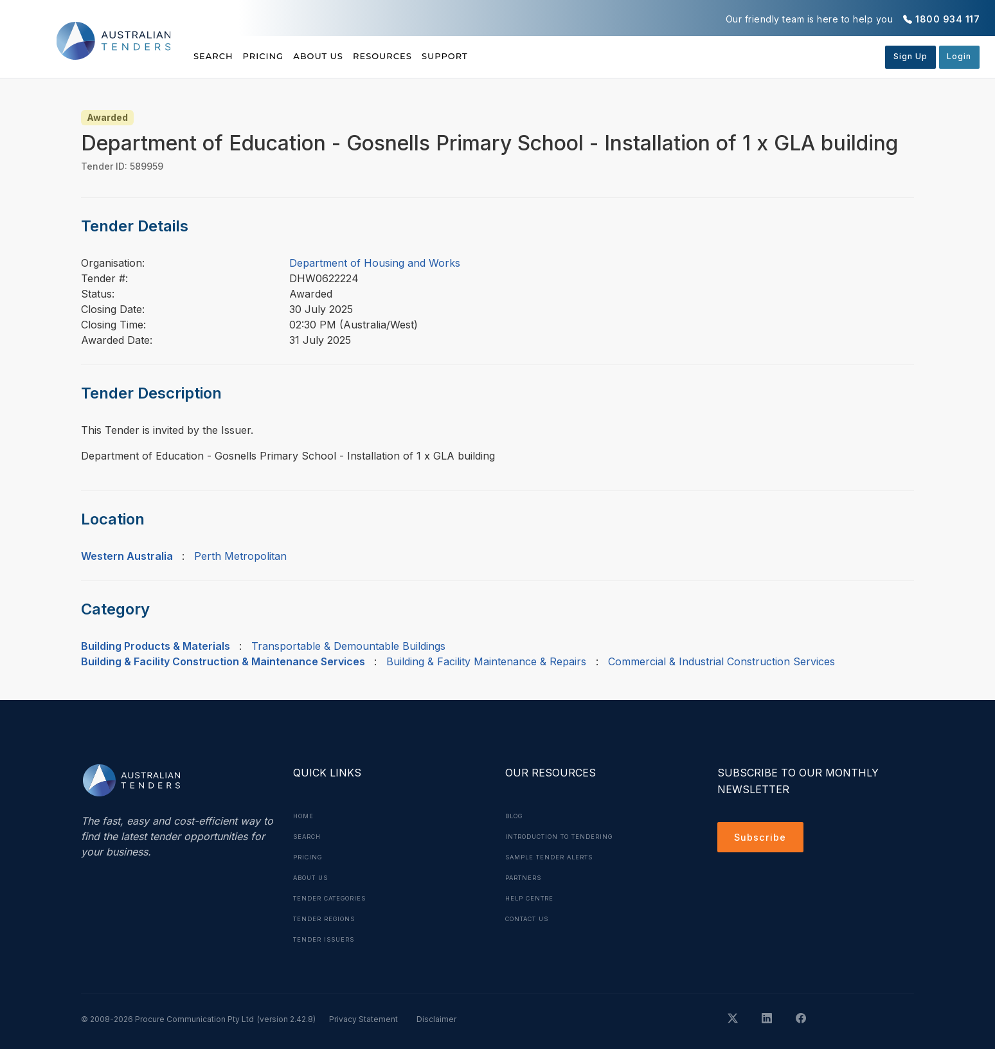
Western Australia (127, 556)
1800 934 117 (947, 18)
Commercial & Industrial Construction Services (721, 661)
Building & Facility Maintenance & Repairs (486, 661)
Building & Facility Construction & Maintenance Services (223, 661)
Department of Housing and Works (374, 262)
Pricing (281, 56)
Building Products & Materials (155, 646)
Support (514, 56)
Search (214, 56)
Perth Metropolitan (240, 556)
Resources (434, 56)
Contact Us (531, 918)
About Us (353, 56)
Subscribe (762, 838)
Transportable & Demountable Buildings (348, 646)
